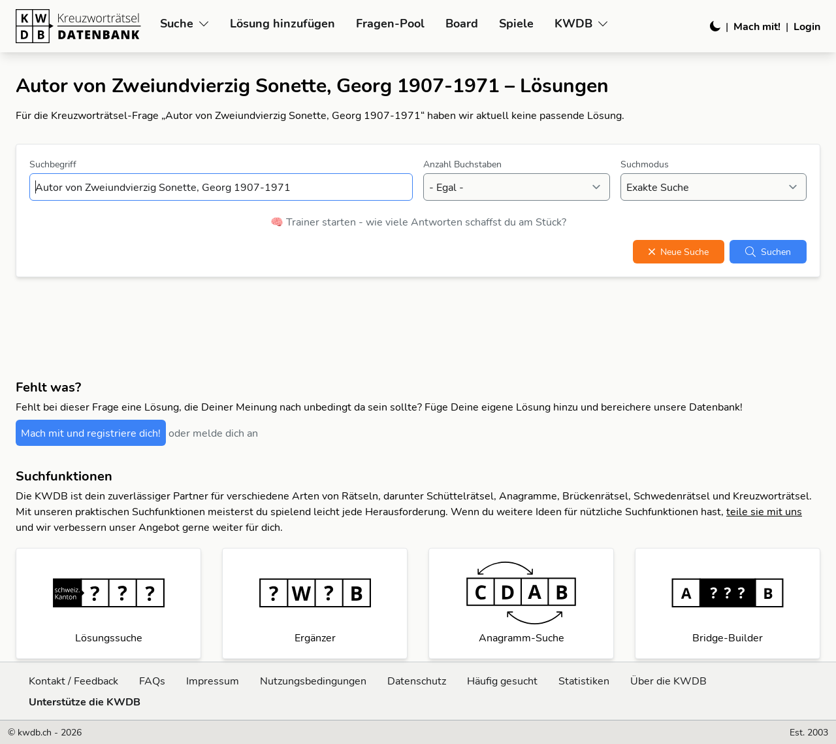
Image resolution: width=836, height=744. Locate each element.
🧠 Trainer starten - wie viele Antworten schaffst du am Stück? (418, 221)
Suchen (768, 252)
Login (807, 26)
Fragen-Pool (390, 23)
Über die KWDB (668, 680)
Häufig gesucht (502, 680)
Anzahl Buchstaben (462, 164)
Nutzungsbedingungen (313, 680)
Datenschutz (416, 680)
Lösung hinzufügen (282, 23)
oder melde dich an (213, 432)
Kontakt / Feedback (73, 680)
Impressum (212, 680)
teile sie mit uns (764, 511)
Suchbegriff (52, 164)
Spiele (516, 23)
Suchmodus (644, 164)
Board (461, 23)
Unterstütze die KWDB (84, 701)
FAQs (152, 680)
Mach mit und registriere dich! (91, 432)
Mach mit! (756, 26)
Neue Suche (679, 252)
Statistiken (583, 680)
